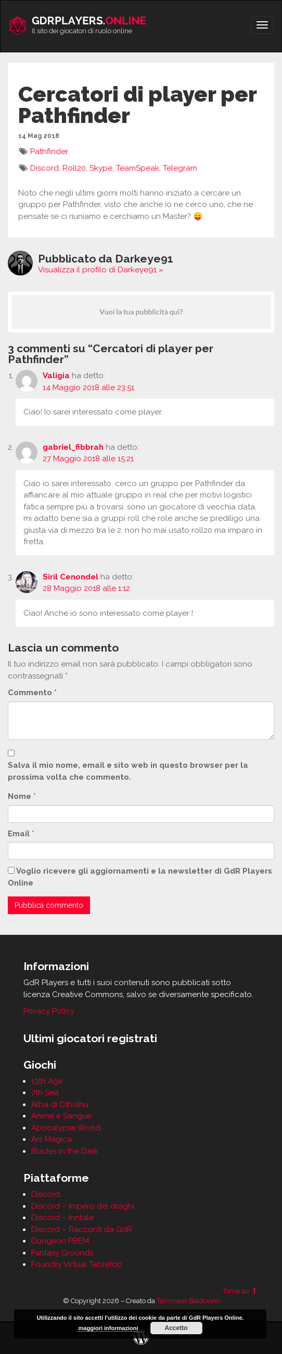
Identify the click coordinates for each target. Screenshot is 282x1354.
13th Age (47, 1081)
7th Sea (45, 1092)
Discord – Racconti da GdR (81, 1229)
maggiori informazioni (108, 1328)
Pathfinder (49, 151)
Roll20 (74, 168)
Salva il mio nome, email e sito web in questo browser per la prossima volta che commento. (128, 771)
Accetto (176, 1328)
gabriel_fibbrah (73, 447)
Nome (19, 796)
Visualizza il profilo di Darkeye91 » (100, 269)
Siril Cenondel (70, 577)
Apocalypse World (65, 1127)
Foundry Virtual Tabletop (76, 1264)
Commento (32, 692)
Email (19, 833)
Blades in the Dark (64, 1151)
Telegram (180, 168)
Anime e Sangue (61, 1116)
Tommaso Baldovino (188, 1301)
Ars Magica (51, 1139)
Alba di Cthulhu (59, 1104)
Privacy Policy (48, 1011)
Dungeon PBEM (60, 1241)
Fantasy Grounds (62, 1253)
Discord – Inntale (62, 1217)
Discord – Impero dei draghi (82, 1206)
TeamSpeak (137, 168)
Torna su (241, 1291)
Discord (44, 168)
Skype (100, 168)
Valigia (56, 375)
